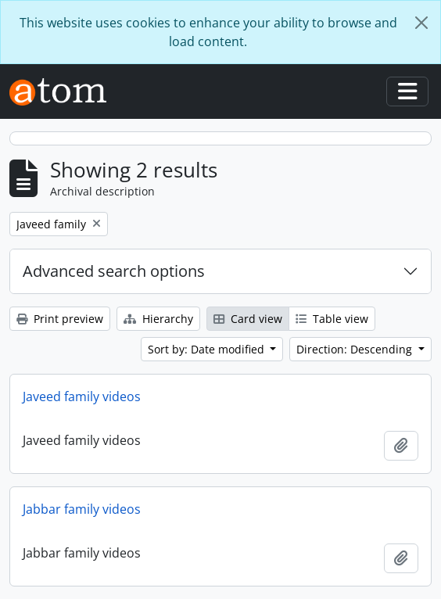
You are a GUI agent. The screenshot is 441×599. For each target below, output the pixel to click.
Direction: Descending (355, 349)
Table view (332, 318)
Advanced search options (114, 271)
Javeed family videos (82, 396)
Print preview (59, 318)
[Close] (421, 23)
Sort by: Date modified (207, 349)
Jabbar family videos (82, 509)
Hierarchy (158, 318)
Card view (247, 318)
